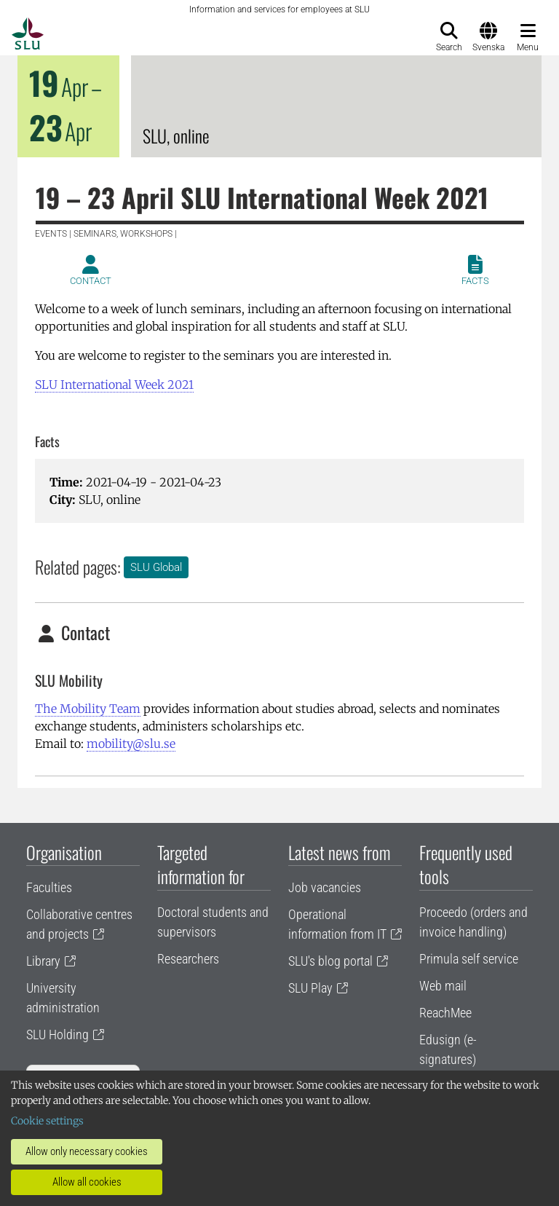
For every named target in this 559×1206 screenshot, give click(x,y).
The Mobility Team (87, 708)
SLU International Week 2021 (114, 384)
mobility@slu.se (131, 743)
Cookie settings (47, 1120)
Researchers (188, 958)
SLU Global (156, 567)
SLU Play (310, 988)
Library (43, 961)
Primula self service (468, 958)
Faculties (49, 887)
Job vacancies (324, 887)
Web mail (443, 985)
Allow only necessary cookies (86, 1151)
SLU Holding (57, 1034)
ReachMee (445, 1012)
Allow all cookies (87, 1182)
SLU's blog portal (330, 961)
